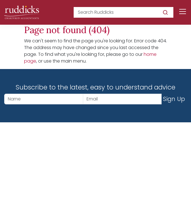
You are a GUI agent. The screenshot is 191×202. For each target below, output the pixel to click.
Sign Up (174, 99)
